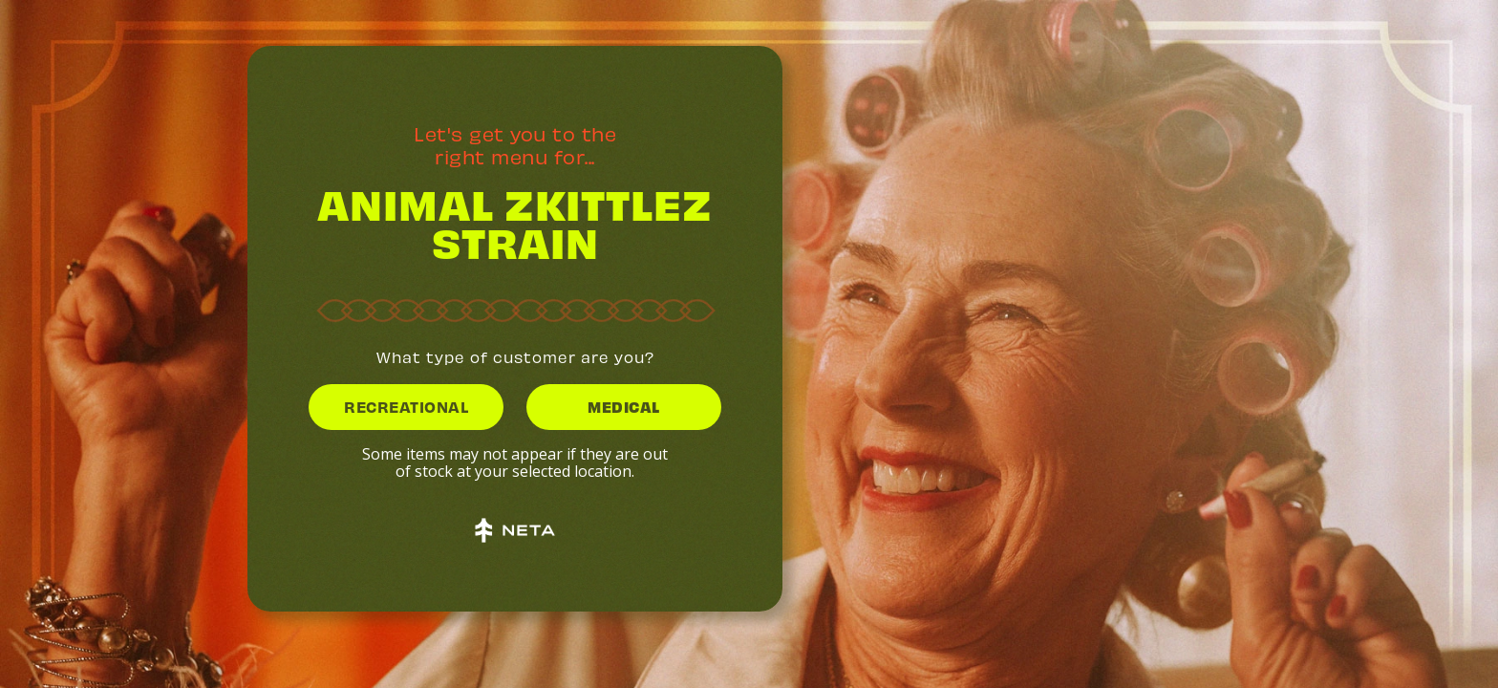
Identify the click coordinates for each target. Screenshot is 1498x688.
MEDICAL (624, 406)
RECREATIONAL (406, 406)
